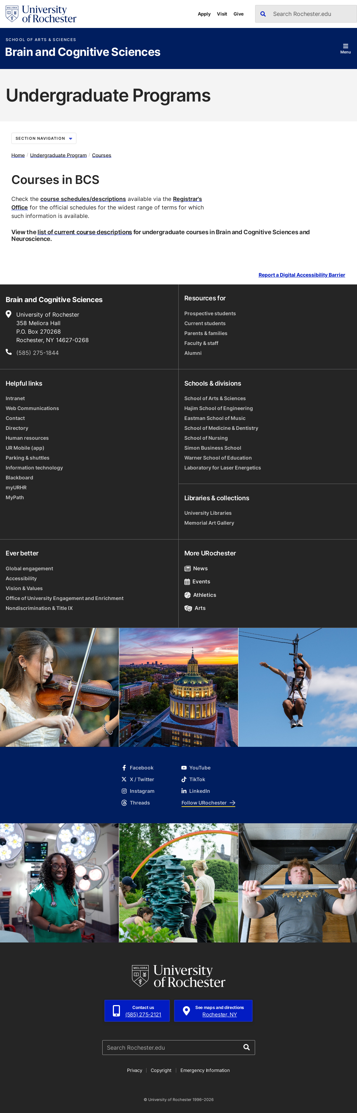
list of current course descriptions (85, 231)
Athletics (200, 595)
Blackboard (19, 477)
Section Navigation (44, 138)
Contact (15, 418)
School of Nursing (206, 437)
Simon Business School (212, 447)
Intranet (15, 398)
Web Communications (32, 408)
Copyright (161, 1070)
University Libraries (208, 512)
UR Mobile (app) (25, 447)
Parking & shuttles (28, 457)
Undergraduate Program (58, 154)
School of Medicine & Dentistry (221, 428)
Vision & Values (24, 588)
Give (239, 14)
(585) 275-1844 (37, 353)
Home (18, 154)
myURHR (16, 487)
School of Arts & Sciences (41, 39)
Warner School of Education (218, 457)
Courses (101, 154)
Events (197, 581)
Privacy (134, 1070)
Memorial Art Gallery (209, 522)
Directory (17, 428)
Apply (204, 14)
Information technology (34, 467)
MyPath (15, 497)
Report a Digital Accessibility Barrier (302, 275)
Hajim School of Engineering (218, 408)
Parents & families (206, 333)
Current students (205, 323)
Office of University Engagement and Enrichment (64, 598)
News (196, 568)
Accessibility (21, 578)
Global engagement (29, 568)
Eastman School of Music (215, 418)
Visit (222, 14)
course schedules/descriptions (83, 199)
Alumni (193, 353)
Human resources (27, 437)
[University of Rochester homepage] (41, 14)
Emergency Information (205, 1070)
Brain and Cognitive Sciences (82, 52)
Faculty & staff (201, 343)
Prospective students (210, 313)
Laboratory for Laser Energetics (222, 467)
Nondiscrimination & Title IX (39, 608)
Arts (195, 608)
